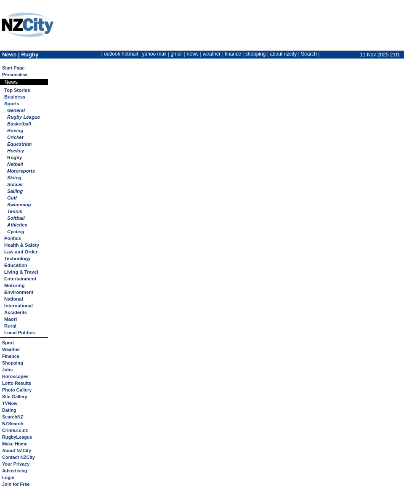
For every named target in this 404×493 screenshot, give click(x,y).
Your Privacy (15, 463)
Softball (16, 218)
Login (8, 477)
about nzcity (283, 54)
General (16, 110)
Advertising (14, 470)
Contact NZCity (18, 457)
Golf (12, 197)
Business (14, 96)
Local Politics (19, 332)
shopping (255, 54)
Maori (10, 319)
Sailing (15, 191)
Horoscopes (15, 376)
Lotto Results (16, 383)
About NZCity (16, 450)
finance (233, 54)
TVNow (10, 403)
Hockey (15, 150)
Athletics (17, 224)
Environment (18, 292)
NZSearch (12, 423)
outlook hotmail (121, 54)
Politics (12, 238)
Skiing (14, 177)
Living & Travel (21, 271)
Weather (11, 349)
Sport (8, 342)
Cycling (15, 231)
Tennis (14, 211)
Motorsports (21, 170)
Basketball (19, 123)
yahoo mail (154, 54)
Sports (11, 103)
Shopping (12, 362)
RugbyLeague (17, 437)
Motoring (14, 285)
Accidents (15, 312)
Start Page (13, 67)
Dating (9, 410)
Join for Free (15, 484)
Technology (17, 258)
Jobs (7, 369)
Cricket (15, 137)
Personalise (15, 74)
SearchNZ (12, 416)
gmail (176, 54)
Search (309, 54)
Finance (10, 356)
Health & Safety (21, 245)
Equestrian (19, 144)
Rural (10, 325)
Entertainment (20, 278)
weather (212, 54)
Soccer (15, 184)
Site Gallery (14, 396)
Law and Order (20, 251)
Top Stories (17, 90)
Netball (15, 164)
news (193, 54)
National (13, 298)
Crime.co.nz (15, 430)
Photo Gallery (17, 389)
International (18, 305)
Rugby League (23, 117)
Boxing (15, 130)
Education (15, 265)
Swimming (19, 204)
